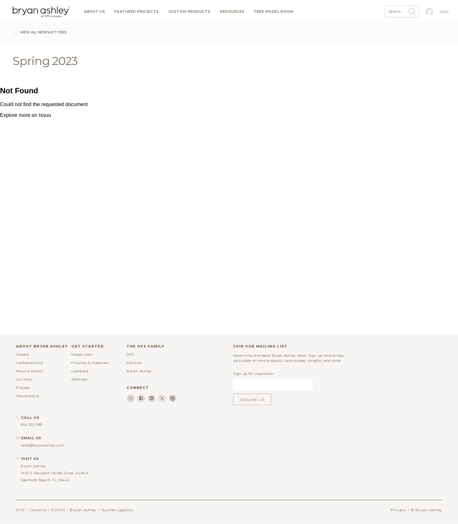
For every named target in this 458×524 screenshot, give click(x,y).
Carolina (134, 363)
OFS (130, 354)
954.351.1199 (31, 424)
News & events (29, 371)
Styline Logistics (117, 509)
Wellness (79, 379)
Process (23, 387)
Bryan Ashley (139, 371)
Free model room (273, 11)
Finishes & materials (89, 363)
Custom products (190, 11)
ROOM (58, 509)
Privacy (398, 509)
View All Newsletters (40, 32)
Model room (82, 354)
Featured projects (136, 11)
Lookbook (80, 371)
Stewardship (27, 396)
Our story (24, 379)
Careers (22, 354)
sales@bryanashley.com (43, 445)
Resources (232, 11)
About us (94, 11)
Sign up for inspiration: (253, 373)
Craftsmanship (29, 363)
